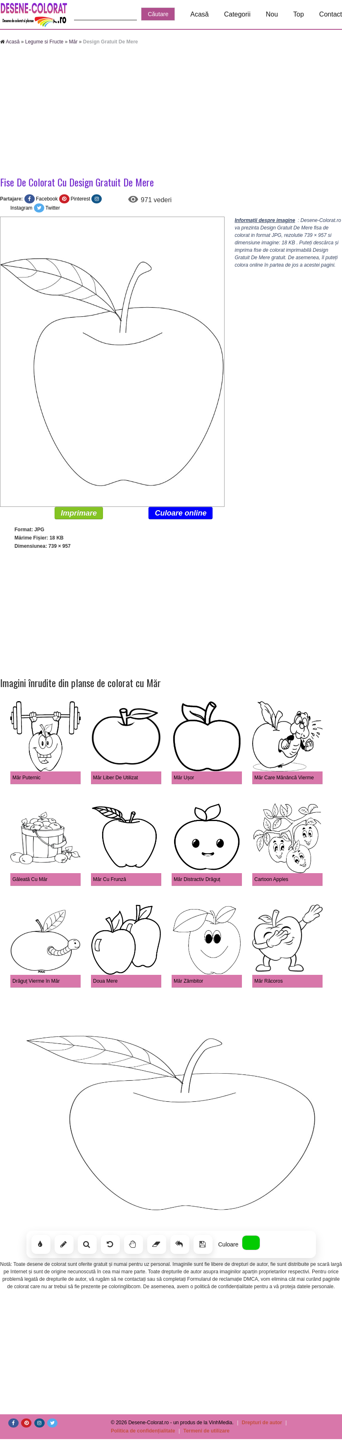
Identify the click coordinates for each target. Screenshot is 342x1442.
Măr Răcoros (268, 981)
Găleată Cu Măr (30, 879)
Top (298, 14)
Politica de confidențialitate (143, 1431)
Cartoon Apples (271, 879)
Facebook (47, 199)
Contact (330, 14)
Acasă (199, 14)
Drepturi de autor (262, 1422)
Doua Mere (105, 981)
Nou (272, 14)
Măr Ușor (184, 778)
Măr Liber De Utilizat (115, 778)
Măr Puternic (26, 778)
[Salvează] (203, 1244)
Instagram (21, 208)
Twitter (52, 208)
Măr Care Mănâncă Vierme (284, 778)
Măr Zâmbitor (188, 981)
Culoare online (180, 513)
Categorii (237, 14)
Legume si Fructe (44, 42)
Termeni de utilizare (206, 1431)
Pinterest (80, 199)
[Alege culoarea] (251, 1242)
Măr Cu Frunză (109, 879)
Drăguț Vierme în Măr (36, 981)
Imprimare (79, 513)
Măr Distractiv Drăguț (197, 879)
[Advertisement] (171, 112)
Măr (73, 42)
